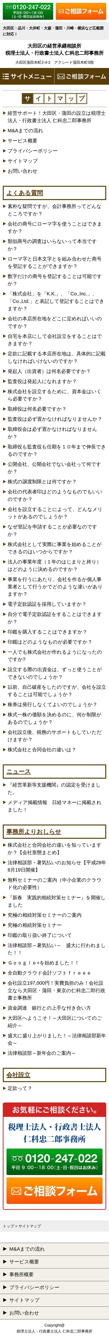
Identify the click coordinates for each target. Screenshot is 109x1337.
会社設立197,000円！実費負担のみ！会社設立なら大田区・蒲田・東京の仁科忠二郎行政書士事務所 (56, 990)
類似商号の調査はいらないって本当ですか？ (52, 244)
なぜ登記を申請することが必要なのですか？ (52, 530)
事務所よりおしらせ (33, 831)
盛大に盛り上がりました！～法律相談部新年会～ (57, 1039)
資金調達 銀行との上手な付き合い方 (49, 1008)
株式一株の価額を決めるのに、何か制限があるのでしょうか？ (54, 718)
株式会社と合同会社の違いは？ (42, 749)
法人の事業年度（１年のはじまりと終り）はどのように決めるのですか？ (54, 565)
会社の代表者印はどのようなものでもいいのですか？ (55, 495)
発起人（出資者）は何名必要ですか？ (49, 371)
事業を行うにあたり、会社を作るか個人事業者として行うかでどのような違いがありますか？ (55, 587)
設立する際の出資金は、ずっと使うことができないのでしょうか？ (55, 673)
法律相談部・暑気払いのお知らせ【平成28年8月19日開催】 (57, 866)
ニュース (18, 771)
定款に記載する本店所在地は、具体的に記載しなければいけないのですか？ (57, 357)
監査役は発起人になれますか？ (42, 381)
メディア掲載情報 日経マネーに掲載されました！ (55, 806)
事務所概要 (21, 1274)
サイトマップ (23, 161)
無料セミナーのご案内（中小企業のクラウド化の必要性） (55, 883)
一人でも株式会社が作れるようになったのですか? (55, 655)
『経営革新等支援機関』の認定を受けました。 (54, 788)
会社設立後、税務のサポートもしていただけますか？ (55, 735)
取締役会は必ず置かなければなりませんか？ (52, 432)
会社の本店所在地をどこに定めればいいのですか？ (55, 322)
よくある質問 (24, 193)
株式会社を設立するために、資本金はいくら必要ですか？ (55, 395)
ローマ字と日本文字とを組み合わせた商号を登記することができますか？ (55, 262)
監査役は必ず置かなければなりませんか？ (55, 419)
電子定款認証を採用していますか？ (47, 604)
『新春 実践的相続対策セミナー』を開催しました (57, 901)
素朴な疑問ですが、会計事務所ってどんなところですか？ (55, 209)
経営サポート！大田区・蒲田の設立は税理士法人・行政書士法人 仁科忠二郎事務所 (57, 116)
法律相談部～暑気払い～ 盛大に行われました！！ (57, 949)
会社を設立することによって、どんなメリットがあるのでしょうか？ (55, 512)
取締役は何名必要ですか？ (37, 409)
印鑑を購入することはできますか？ (47, 632)
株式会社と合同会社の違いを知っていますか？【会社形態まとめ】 (55, 848)
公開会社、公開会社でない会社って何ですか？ (54, 467)
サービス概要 (22, 140)
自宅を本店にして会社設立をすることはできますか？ (55, 339)
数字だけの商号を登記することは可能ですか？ (55, 279)
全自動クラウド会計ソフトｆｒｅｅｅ (49, 973)
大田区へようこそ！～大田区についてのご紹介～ (55, 1021)
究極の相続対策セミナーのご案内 (45, 915)
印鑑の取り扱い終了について (40, 935)
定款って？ (20, 1088)
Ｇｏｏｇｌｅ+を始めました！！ (43, 963)
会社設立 (18, 1075)
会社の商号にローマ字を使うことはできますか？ (55, 227)
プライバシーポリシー (33, 151)
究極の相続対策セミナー (35, 925)
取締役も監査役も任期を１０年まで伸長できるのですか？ (57, 450)
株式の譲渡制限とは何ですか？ (42, 481)
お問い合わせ (23, 171)
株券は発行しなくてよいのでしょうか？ (52, 704)
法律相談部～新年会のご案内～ (42, 1053)
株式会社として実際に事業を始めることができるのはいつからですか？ (55, 548)
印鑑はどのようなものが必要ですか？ (50, 642)
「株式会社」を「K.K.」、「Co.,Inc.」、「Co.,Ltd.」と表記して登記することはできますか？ (56, 301)
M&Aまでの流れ (25, 130)
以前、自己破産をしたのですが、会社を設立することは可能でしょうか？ (57, 690)
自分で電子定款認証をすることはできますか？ (55, 617)
